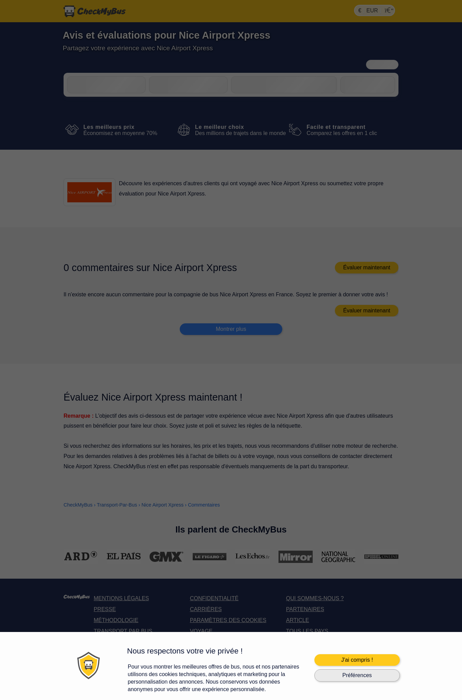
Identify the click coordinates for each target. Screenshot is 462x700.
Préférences (357, 675)
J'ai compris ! (357, 660)
